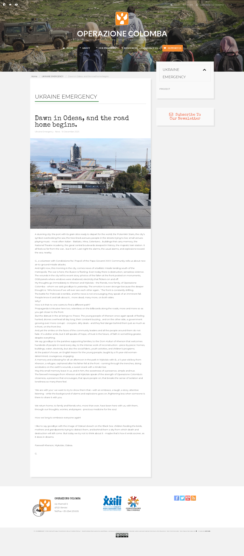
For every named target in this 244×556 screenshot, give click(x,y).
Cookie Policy (75, 531)
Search (175, 3)
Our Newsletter (185, 119)
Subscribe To (185, 115)
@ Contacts (188, 3)
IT (231, 3)
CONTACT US (151, 48)
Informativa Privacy (51, 531)
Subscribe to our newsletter (210, 3)
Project (164, 89)
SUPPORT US (172, 48)
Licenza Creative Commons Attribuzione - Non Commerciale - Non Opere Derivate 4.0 (167, 531)
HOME (68, 48)
